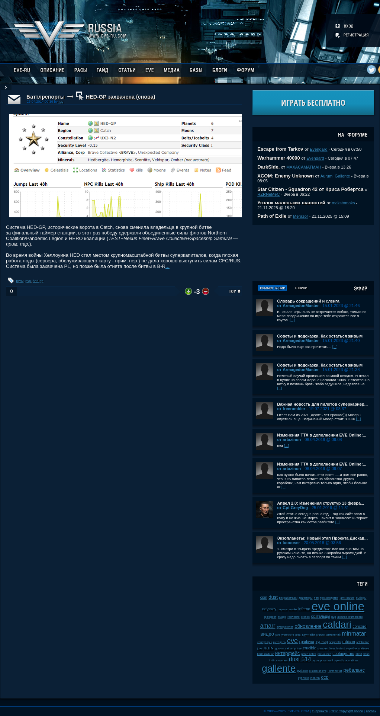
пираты (282, 609)
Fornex (371, 711)
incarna (315, 678)
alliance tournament (350, 616)
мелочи (323, 648)
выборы (361, 598)
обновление (307, 626)
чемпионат (335, 670)
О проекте (320, 711)
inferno (304, 609)
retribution (362, 642)
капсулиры (264, 642)
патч (269, 648)
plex (297, 634)
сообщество (343, 654)
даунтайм (308, 634)
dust (273, 597)
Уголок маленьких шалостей (291, 202)
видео (267, 634)
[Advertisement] (313, 253)
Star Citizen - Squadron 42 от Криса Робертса (310, 189)
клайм (293, 609)
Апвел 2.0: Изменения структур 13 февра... (320, 503)
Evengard (318, 149)
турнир (322, 642)
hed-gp (38, 281)
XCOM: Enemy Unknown (285, 176)
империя (281, 660)
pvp (28, 281)
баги (332, 648)
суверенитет (285, 627)
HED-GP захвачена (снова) (120, 97)
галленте (293, 616)
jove (259, 648)
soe (278, 634)
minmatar (354, 633)
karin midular (265, 654)
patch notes (308, 654)
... (167, 266)
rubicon (348, 642)
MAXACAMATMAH (303, 167)
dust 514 (300, 659)
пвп (316, 598)
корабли (351, 648)
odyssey (269, 609)
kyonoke (303, 678)
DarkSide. (268, 167)
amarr (268, 626)
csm (263, 597)
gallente (279, 668)
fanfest (340, 648)
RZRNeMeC (268, 194)
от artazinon (289, 439)
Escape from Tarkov (280, 149)
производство (329, 598)
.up (60, 101)
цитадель (279, 642)
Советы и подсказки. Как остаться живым (320, 336)
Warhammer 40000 (278, 158)
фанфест (270, 616)
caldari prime (293, 648)
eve (292, 641)
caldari (337, 624)
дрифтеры (305, 598)
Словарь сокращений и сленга (308, 301)
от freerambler (291, 408)
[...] (292, 320)
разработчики (288, 598)
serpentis (335, 642)
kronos (305, 616)
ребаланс (354, 670)
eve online (338, 606)
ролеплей (326, 660)
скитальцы (320, 616)
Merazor (300, 216)
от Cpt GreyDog (292, 507)
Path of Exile (271, 216)
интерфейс (287, 653)
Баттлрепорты (45, 97)
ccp (324, 677)
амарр (282, 616)
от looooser (288, 542)
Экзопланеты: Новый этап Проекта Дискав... (322, 538)
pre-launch (324, 654)
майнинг (364, 648)
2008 (358, 654)
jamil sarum (347, 598)
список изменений (328, 634)
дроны (279, 648)
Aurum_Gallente (335, 176)
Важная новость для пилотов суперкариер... (322, 404)
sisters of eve (317, 670)
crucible (309, 648)
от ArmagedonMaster (298, 305)
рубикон (302, 670)
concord (359, 626)
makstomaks (343, 203)
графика (306, 642)
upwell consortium (346, 660)
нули (20, 281)
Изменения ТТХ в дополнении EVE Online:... (321, 435)
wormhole (287, 634)
